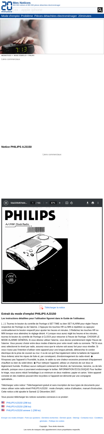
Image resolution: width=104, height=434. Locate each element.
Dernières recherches (50, 418)
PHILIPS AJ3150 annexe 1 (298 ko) (23, 410)
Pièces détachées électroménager (55, 15)
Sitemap (76, 418)
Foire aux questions (32, 418)
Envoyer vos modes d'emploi (12, 418)
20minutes (84, 15)
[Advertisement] (52, 175)
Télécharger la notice (55, 307)
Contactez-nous (87, 418)
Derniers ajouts (65, 418)
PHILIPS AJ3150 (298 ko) (18, 403)
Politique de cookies (56, 421)
